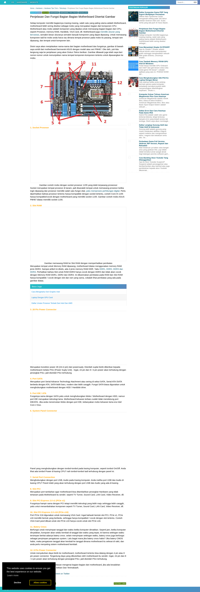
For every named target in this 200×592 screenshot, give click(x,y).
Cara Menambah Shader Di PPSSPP (154, 47)
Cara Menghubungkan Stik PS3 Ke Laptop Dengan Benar (153, 79)
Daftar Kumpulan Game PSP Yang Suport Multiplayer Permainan (153, 13)
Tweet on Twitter (61, 573)
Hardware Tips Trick (69, 12)
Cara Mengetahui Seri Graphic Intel (46, 292)
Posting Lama (120, 583)
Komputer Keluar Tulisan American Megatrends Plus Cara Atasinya (154, 95)
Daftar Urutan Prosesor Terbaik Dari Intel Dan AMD (52, 303)
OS (12, 2)
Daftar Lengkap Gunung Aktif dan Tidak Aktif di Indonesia (153, 126)
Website (34, 2)
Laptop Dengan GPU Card (42, 297)
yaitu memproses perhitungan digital (103, 191)
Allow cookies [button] (40, 582)
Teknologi (83, 12)
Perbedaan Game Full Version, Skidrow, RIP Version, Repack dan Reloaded (153, 143)
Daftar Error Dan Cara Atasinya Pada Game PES (152, 112)
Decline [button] (17, 582)
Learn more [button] (12, 575)
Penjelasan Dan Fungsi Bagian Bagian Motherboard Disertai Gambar (152, 31)
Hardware (22, 2)
